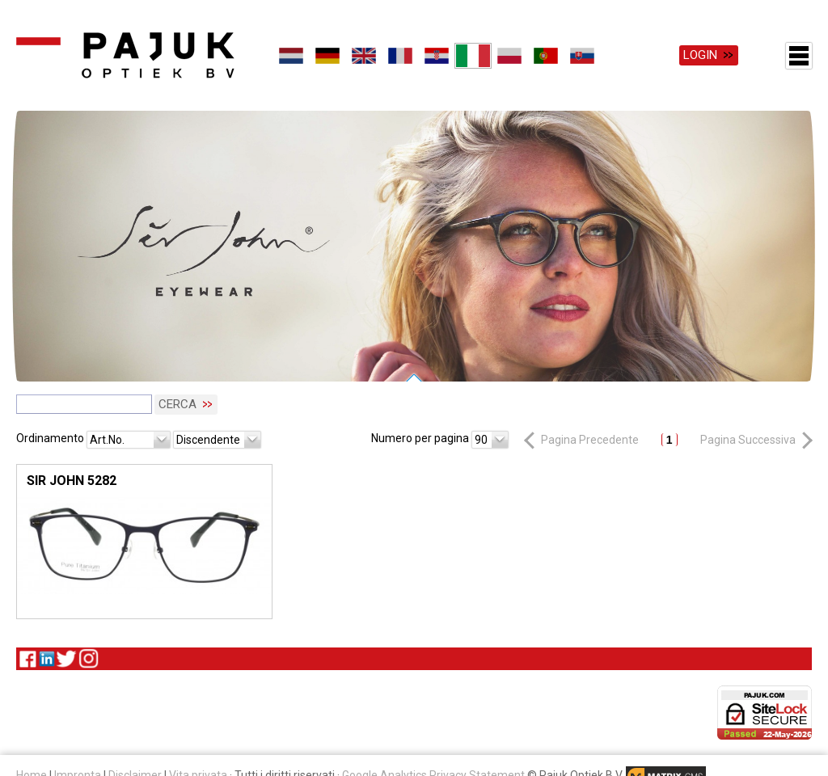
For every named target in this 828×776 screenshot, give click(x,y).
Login (700, 55)
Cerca (177, 404)
